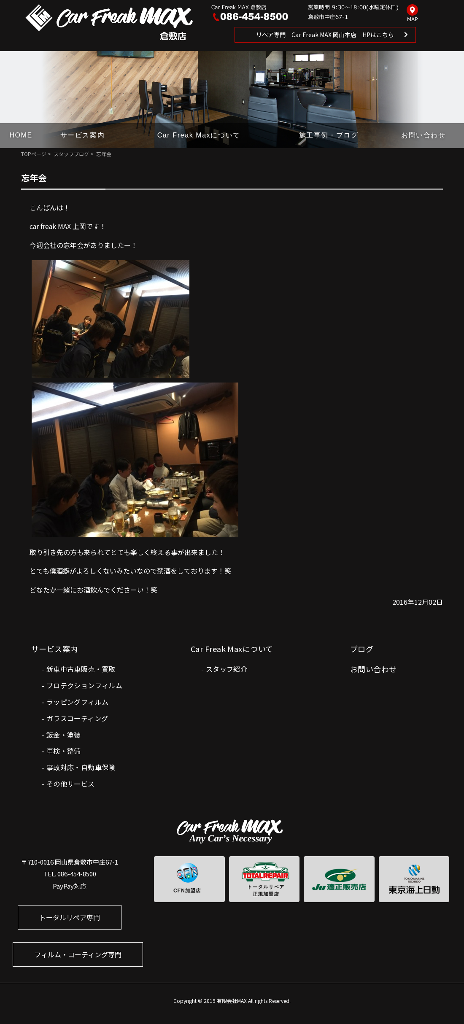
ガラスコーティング (77, 718)
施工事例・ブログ (329, 135)
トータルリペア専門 (69, 917)
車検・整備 (63, 751)
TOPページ (33, 153)
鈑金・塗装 (63, 735)
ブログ (361, 648)
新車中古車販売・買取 (81, 669)
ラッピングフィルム (77, 702)
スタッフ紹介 (226, 669)
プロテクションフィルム (84, 685)
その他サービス (70, 784)
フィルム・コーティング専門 (77, 954)
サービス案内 (82, 135)
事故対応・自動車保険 (81, 767)
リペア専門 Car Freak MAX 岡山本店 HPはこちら (325, 34)
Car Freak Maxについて (198, 135)
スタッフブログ (71, 153)
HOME (20, 135)
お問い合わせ (423, 135)
